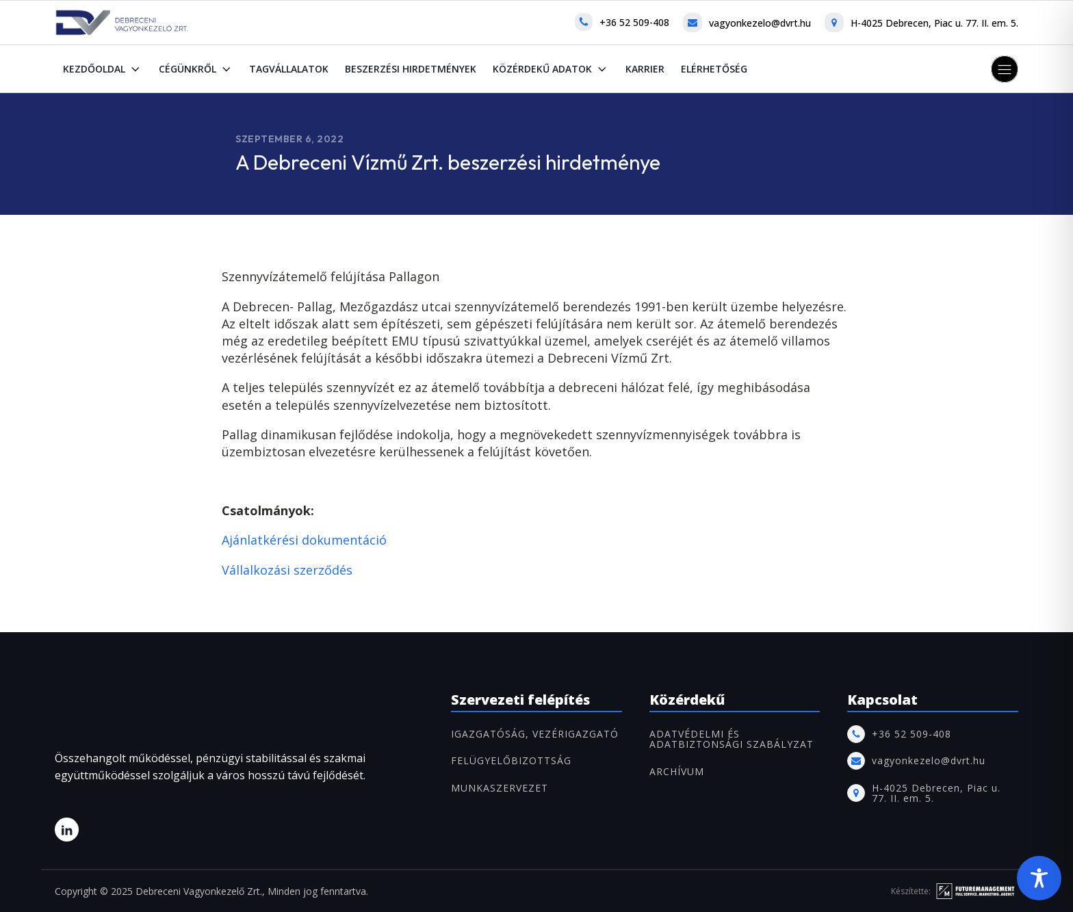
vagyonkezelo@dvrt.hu (760, 22)
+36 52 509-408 (634, 22)
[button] (1004, 69)
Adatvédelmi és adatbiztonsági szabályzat (731, 739)
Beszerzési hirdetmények (410, 68)
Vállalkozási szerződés (287, 570)
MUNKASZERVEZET (499, 788)
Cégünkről (196, 69)
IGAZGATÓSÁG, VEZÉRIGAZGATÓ (535, 734)
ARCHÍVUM (676, 771)
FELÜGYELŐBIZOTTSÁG (511, 760)
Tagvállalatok (288, 68)
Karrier (644, 68)
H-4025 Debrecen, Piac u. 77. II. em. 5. (934, 22)
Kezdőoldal (102, 69)
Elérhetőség (714, 68)
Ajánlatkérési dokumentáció (304, 540)
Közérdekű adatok (551, 69)
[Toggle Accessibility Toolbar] (1039, 878)
